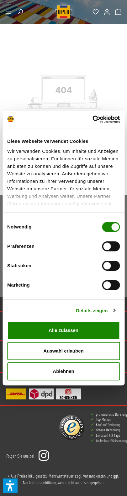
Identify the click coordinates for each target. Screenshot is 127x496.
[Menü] (8, 12)
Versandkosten (94, 476)
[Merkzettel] (95, 12)
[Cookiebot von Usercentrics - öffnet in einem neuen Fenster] (92, 119)
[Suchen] (20, 12)
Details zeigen (92, 310)
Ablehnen (63, 371)
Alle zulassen (63, 330)
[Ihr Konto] (107, 12)
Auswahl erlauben (63, 350)
